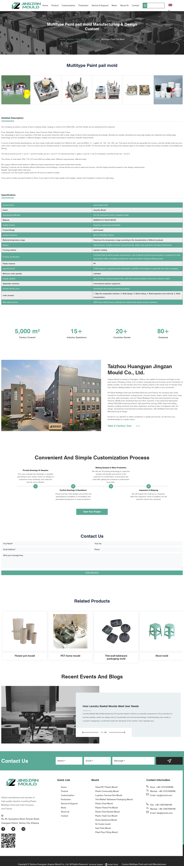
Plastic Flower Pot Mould (106, 808)
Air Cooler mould (103, 824)
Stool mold (161, 655)
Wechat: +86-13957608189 (162, 809)
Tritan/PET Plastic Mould (106, 787)
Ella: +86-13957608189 (161, 805)
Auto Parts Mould (103, 828)
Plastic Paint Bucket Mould (107, 812)
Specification (8, 195)
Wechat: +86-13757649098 (162, 791)
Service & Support (100, 5)
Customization (68, 5)
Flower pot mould (24, 655)
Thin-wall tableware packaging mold (116, 657)
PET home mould (70, 655)
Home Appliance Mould (106, 820)
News (114, 5)
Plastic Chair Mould (104, 804)
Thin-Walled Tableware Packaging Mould (114, 800)
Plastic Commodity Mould (107, 791)
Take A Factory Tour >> (124, 428)
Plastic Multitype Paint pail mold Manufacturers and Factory (134, 390)
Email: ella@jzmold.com (161, 813)
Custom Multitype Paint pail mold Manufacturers (144, 859)
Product (55, 5)
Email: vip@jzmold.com (161, 795)
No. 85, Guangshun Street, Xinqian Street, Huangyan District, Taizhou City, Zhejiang (22, 814)
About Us (124, 5)
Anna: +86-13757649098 (161, 787)
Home (45, 5)
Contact (135, 5)
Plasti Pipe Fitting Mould (106, 832)
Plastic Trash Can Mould (106, 816)
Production (83, 5)
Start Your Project (92, 512)
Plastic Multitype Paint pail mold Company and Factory (18, 799)
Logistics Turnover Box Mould (108, 795)
